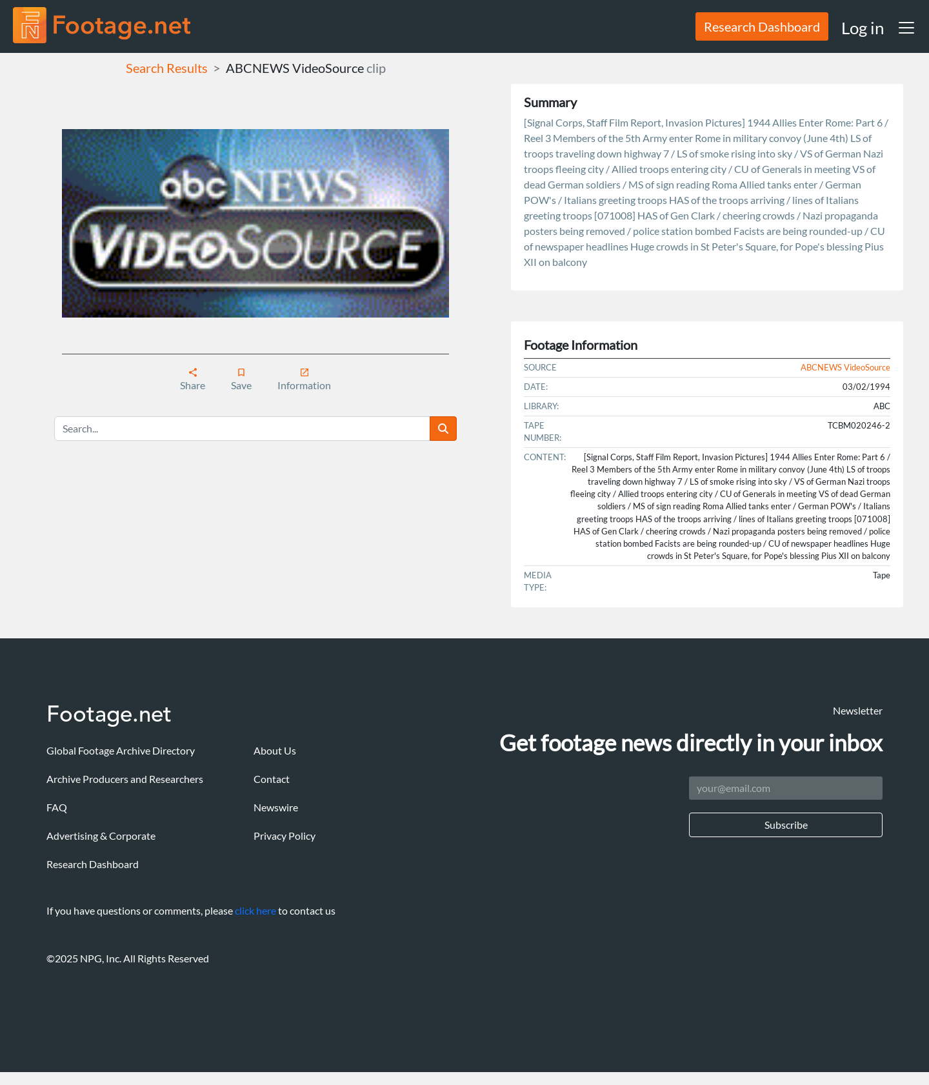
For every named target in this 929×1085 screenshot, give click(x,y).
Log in (862, 27)
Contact (272, 779)
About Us (275, 750)
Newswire (276, 807)
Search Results (167, 68)
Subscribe (786, 824)
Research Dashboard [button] (762, 26)
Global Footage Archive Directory (120, 750)
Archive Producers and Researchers (124, 779)
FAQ (56, 807)
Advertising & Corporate (100, 835)
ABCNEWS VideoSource (295, 68)
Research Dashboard (92, 864)
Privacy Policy (284, 835)
